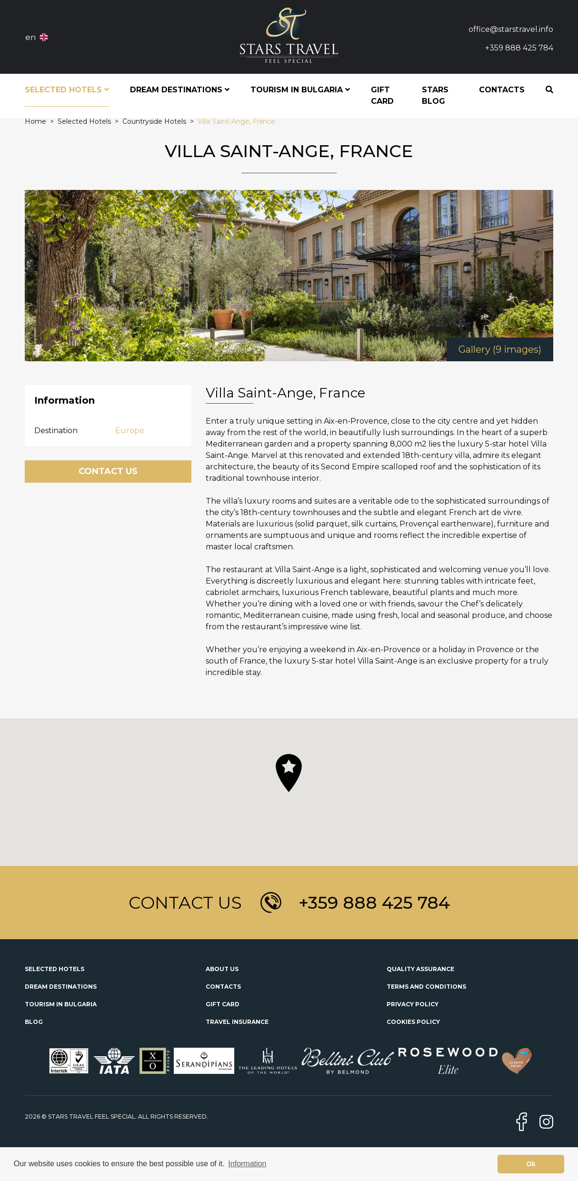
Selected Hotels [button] (67, 89)
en (30, 37)
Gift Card (382, 95)
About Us (222, 969)
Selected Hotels (54, 969)
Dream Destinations (61, 986)
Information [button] (247, 1164)
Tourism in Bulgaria (61, 1004)
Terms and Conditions (426, 986)
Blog (34, 1021)
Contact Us (108, 471)
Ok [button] (531, 1164)
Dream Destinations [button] (179, 89)
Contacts (502, 89)
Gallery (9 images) (499, 349)
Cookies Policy (413, 1021)
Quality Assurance (420, 969)
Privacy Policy (412, 1004)
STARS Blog (435, 95)
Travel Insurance (237, 1021)
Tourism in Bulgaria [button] (300, 89)
